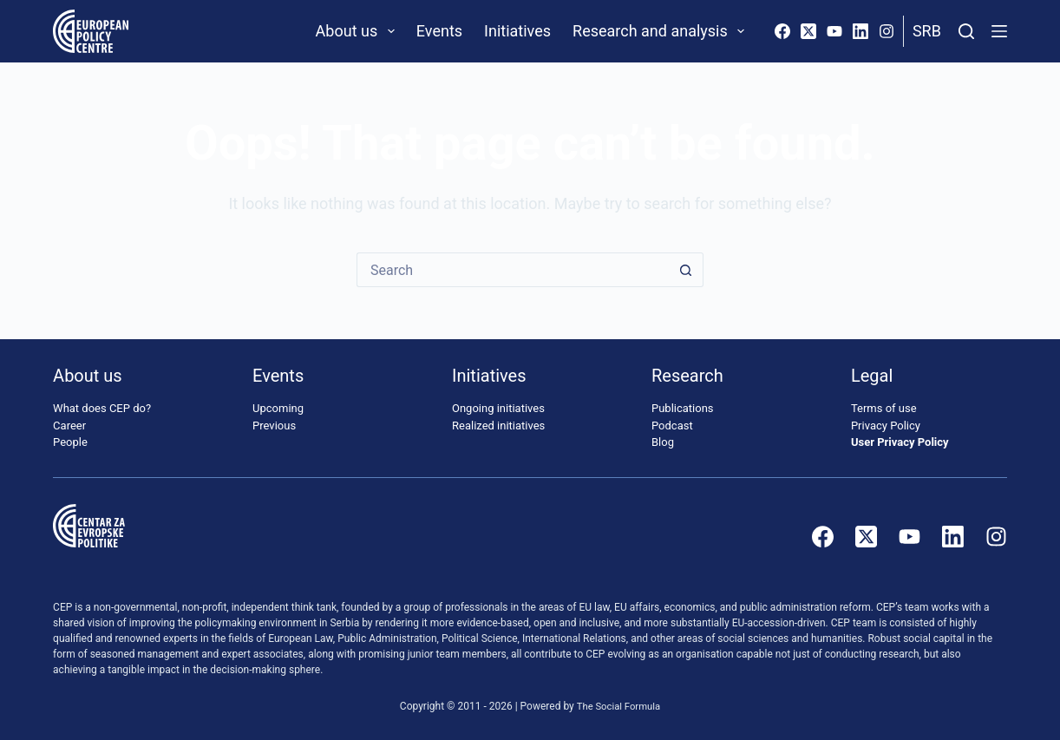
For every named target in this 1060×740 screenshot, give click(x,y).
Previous (274, 425)
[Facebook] (782, 31)
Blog (662, 442)
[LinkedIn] (860, 31)
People (70, 442)
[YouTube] (834, 31)
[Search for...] (513, 269)
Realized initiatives (498, 425)
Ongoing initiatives (498, 409)
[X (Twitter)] (808, 31)
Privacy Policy (885, 425)
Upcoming (278, 409)
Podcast (672, 425)
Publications (682, 409)
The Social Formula (619, 706)
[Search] (966, 31)
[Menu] (999, 31)
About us (359, 31)
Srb (927, 31)
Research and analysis (662, 31)
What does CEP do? (102, 409)
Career (69, 425)
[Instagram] (886, 31)
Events (439, 31)
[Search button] (686, 269)
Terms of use (884, 409)
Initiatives (517, 31)
